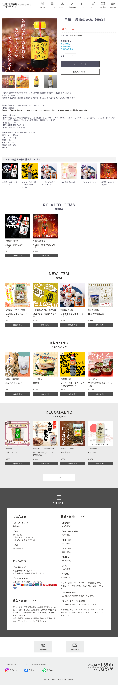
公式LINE (48, 670)
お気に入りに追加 (80, 71)
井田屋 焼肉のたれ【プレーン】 (10, 183)
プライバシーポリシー (37, 664)
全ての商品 (65, 44)
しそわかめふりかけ (89, 182)
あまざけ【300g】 (68, 182)
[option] (29, 45)
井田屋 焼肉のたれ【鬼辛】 (108, 183)
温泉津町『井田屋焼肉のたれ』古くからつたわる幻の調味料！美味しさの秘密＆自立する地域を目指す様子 (44, 110)
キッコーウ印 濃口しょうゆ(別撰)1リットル (29, 184)
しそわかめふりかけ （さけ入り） (50, 183)
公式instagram (13, 670)
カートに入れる (80, 64)
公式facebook (31, 670)
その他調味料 (66, 46)
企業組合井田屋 (76, 35)
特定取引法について (15, 664)
